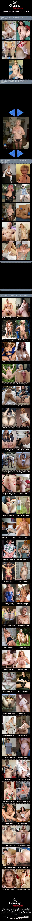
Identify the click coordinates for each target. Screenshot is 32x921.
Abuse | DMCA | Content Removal (19, 917)
